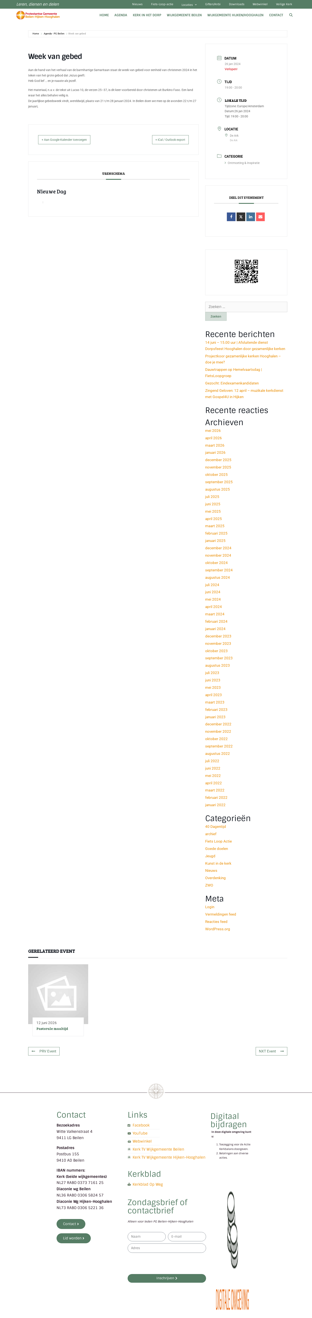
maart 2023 (214, 704)
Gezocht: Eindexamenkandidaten (232, 385)
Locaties (178, 6)
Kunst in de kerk (218, 865)
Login (209, 909)
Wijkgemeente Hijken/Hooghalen (235, 17)
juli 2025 (212, 498)
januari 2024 (215, 630)
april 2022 (213, 785)
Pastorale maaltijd (52, 1030)
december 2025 (218, 462)
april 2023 (213, 696)
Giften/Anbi (204, 5)
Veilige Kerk (283, 5)
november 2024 (218, 557)
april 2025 (213, 520)
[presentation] (160, 1265)
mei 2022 (213, 777)
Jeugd (210, 858)
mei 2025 (213, 513)
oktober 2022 (216, 741)
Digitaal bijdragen (228, 1122)
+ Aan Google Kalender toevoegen (69, 141)
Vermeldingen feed (220, 916)
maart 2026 (214, 447)
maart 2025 (214, 528)
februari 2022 (216, 799)
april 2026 (213, 440)
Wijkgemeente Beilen (184, 17)
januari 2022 (215, 807)
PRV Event (43, 1053)
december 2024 (218, 550)
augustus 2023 (217, 667)
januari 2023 (215, 719)
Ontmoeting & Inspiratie (242, 165)
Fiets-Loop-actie (149, 5)
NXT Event (271, 1053)
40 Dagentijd (215, 828)
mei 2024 (213, 601)
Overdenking (215, 880)
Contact (276, 17)
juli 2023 (212, 675)
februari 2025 (216, 535)
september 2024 (219, 572)
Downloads (230, 5)
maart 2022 (214, 792)
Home (104, 17)
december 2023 (218, 638)
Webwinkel (256, 5)
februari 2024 (216, 623)
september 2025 (219, 483)
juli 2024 (212, 586)
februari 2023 (216, 711)
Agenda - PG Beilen (54, 35)
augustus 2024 (217, 579)
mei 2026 (213, 432)
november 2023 (218, 645)
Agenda (120, 17)
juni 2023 (212, 682)
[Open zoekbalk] (291, 16)
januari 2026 (215, 454)
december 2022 (218, 726)
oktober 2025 (216, 476)
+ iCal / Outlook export (166, 141)
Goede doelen (216, 850)
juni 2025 (212, 506)
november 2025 (218, 469)
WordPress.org (217, 931)
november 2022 (218, 733)
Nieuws (121, 5)
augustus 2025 (217, 491)
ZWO (209, 887)
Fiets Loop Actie (218, 843)
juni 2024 (212, 594)
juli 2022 (212, 762)
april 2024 (213, 608)
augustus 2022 (217, 755)
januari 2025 (215, 542)
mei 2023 (213, 689)
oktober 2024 (216, 564)
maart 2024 (214, 616)
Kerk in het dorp (147, 17)
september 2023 (219, 660)
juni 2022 (212, 770)
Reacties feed (216, 923)
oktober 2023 (216, 652)
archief (210, 835)
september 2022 (219, 748)
